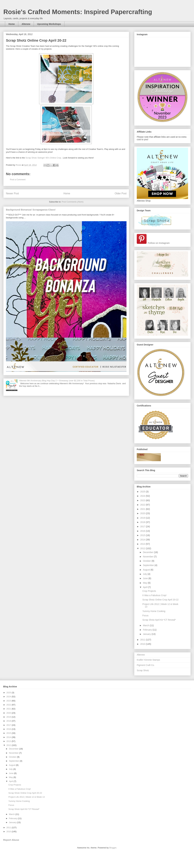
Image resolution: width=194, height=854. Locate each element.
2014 (143, 539)
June (145, 578)
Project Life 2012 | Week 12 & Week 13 (26, 797)
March (146, 625)
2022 (143, 504)
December (148, 552)
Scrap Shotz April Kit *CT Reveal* (159, 620)
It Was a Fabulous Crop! (154, 595)
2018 (143, 522)
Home (11, 24)
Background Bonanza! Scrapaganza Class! (30, 209)
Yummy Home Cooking (153, 611)
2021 (143, 509)
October (147, 561)
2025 (143, 491)
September (148, 565)
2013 (143, 544)
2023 (143, 500)
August (146, 569)
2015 (143, 535)
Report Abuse (11, 839)
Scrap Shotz (143, 670)
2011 (143, 639)
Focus (145, 615)
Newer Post (12, 193)
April (145, 587)
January (147, 634)
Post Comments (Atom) (72, 202)
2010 (143, 644)
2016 (143, 531)
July (145, 574)
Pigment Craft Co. (146, 665)
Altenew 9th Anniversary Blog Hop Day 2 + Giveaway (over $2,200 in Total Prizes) (57, 380)
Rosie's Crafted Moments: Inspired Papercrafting (77, 11)
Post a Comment (17, 179)
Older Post (121, 193)
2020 (143, 513)
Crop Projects (149, 591)
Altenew (26, 24)
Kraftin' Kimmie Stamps (148, 660)
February (147, 629)
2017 (143, 526)
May (145, 583)
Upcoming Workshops (49, 24)
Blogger (112, 847)
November (148, 556)
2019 (143, 518)
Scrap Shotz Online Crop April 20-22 (160, 599)
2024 (143, 496)
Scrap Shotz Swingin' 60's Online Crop (43, 158)
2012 (143, 548)
